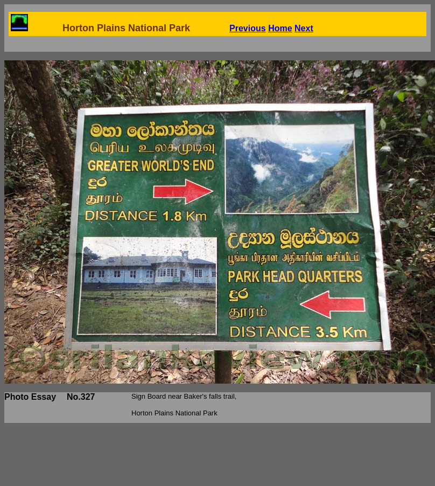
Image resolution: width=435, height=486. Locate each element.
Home (280, 28)
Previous (247, 28)
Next (303, 28)
